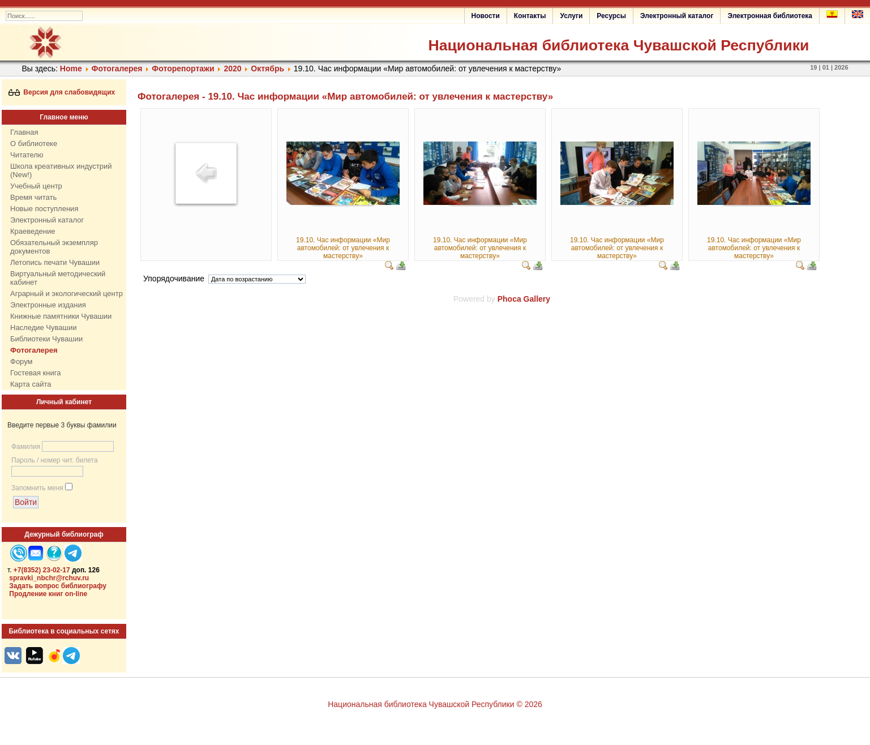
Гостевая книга (35, 373)
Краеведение (32, 231)
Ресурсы (611, 16)
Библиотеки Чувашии (46, 339)
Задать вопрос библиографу (57, 586)
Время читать (33, 197)
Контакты (530, 16)
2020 (232, 68)
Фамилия (25, 447)
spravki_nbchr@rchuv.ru (49, 578)
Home (71, 68)
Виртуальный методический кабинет (57, 277)
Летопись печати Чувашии (55, 262)
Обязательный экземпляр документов (54, 246)
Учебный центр (36, 186)
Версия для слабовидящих (61, 92)
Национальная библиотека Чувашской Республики (618, 45)
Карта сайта (30, 384)
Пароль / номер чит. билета (54, 460)
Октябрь (267, 68)
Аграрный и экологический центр (66, 293)
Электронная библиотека (769, 16)
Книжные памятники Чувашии (61, 316)
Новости (486, 16)
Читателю (27, 155)
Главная (24, 132)
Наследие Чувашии (43, 327)
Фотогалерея (117, 68)
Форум (21, 361)
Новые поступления (44, 208)
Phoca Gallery (524, 298)
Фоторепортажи (183, 68)
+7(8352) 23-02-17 (42, 570)
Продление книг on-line (48, 594)
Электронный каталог (676, 16)
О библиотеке (33, 143)
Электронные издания (48, 305)
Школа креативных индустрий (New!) (61, 170)
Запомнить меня (37, 488)
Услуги (571, 16)
